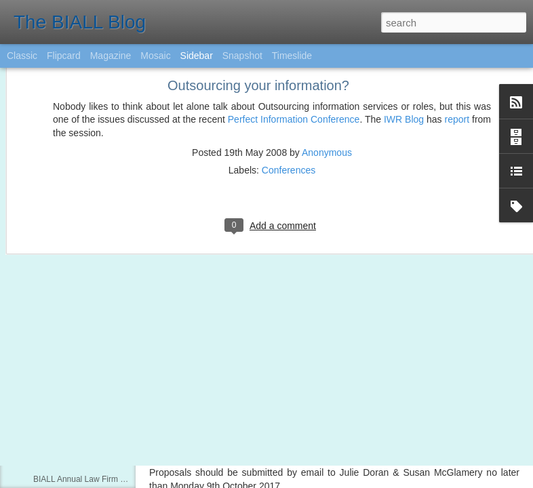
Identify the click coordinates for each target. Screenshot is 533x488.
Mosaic (155, 55)
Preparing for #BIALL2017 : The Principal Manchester (129, 387)
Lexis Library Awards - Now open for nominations (121, 418)
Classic (22, 55)
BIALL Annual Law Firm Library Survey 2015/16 (118, 479)
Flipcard (64, 55)
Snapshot (242, 55)
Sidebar (196, 55)
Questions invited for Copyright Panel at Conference (127, 448)
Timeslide (292, 55)
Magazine (111, 55)
